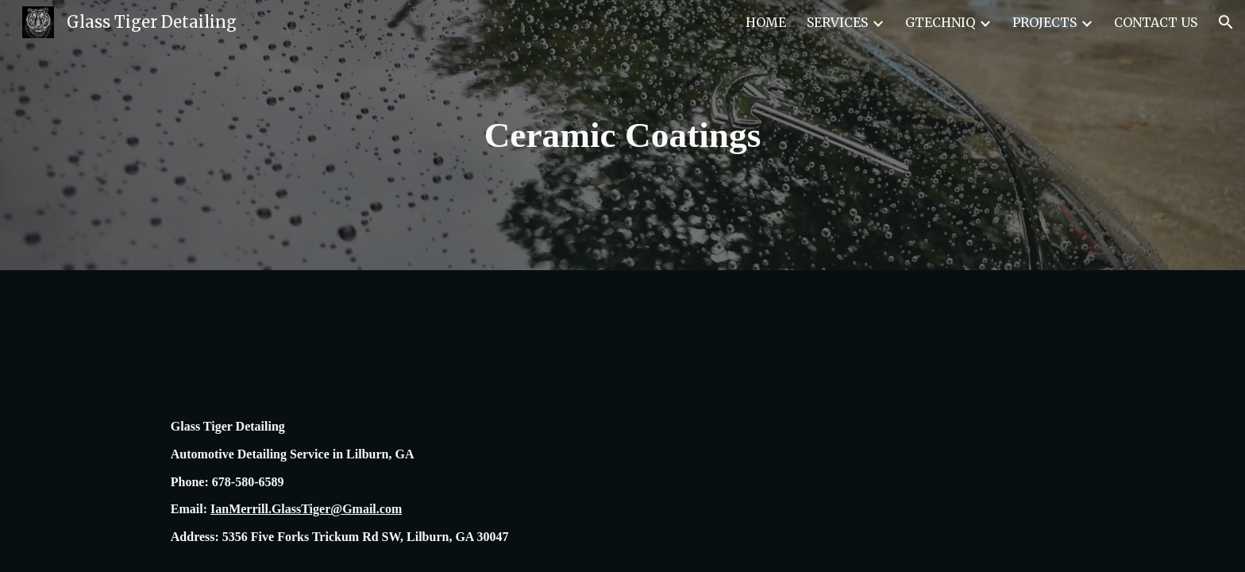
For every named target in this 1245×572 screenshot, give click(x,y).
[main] (622, 135)
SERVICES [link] (837, 22)
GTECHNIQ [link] (940, 22)
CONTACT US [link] (1155, 22)
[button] (1226, 22)
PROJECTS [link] (1044, 22)
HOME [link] (766, 22)
